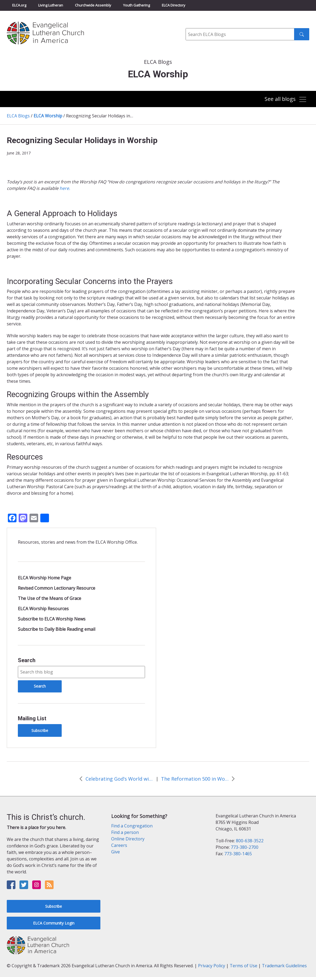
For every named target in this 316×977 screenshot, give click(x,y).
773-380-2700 (244, 847)
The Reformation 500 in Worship (195, 778)
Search (26, 660)
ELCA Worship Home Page (44, 578)
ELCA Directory (173, 5)
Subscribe (39, 730)
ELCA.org (19, 5)
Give (115, 852)
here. (65, 188)
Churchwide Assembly (93, 5)
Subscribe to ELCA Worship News (51, 619)
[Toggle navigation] (285, 99)
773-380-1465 (238, 854)
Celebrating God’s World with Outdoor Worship (119, 778)
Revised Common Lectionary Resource (56, 588)
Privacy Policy (211, 966)
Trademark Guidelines (284, 966)
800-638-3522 (250, 841)
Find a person (125, 832)
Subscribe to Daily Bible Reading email (56, 629)
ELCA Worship (48, 116)
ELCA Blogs (18, 116)
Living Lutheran (50, 5)
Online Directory (127, 839)
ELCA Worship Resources (43, 609)
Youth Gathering (136, 5)
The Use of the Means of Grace (49, 598)
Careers (119, 845)
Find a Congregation (132, 826)
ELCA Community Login (53, 923)
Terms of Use (243, 966)
